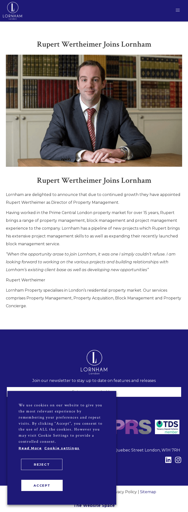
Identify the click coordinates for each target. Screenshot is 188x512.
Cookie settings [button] (62, 448)
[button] (177, 10)
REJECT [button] (42, 464)
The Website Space (94, 505)
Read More (30, 448)
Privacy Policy (123, 492)
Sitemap (148, 492)
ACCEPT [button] (42, 485)
